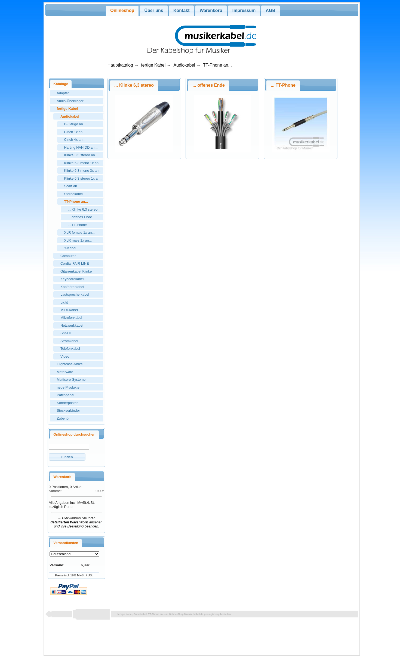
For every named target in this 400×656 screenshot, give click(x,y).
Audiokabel (184, 65)
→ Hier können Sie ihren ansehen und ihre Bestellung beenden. (77, 522)
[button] (67, 457)
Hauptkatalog (120, 65)
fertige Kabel (153, 65)
